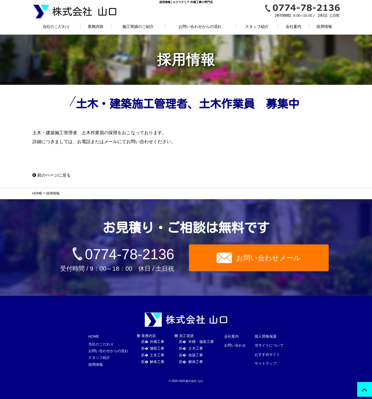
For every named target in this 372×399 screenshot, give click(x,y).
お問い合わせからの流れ (200, 26)
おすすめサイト (267, 350)
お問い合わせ (235, 343)
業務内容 (95, 26)
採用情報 (324, 26)
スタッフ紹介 (257, 26)
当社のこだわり (56, 26)
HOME (37, 193)
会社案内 (293, 26)
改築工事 (195, 356)
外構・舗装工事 (201, 343)
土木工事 (157, 356)
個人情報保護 (265, 337)
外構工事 (157, 343)
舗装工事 (157, 350)
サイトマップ (265, 357)
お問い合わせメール (269, 258)
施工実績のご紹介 (138, 26)
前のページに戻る (52, 175)
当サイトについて (269, 343)
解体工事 (157, 363)
